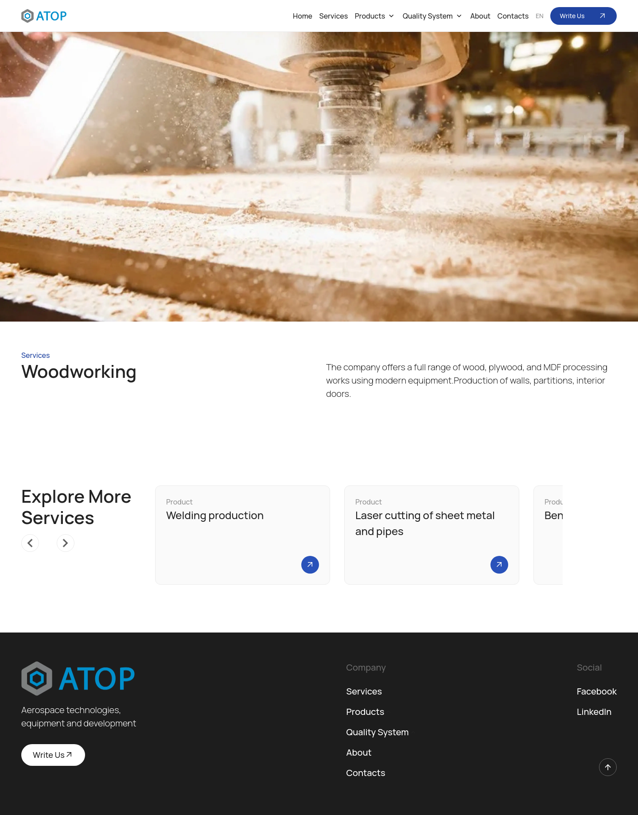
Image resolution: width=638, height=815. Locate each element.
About (480, 16)
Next (61, 538)
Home (302, 16)
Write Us (583, 16)
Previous (25, 538)
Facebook (597, 691)
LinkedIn (594, 712)
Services (333, 16)
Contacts (513, 16)
